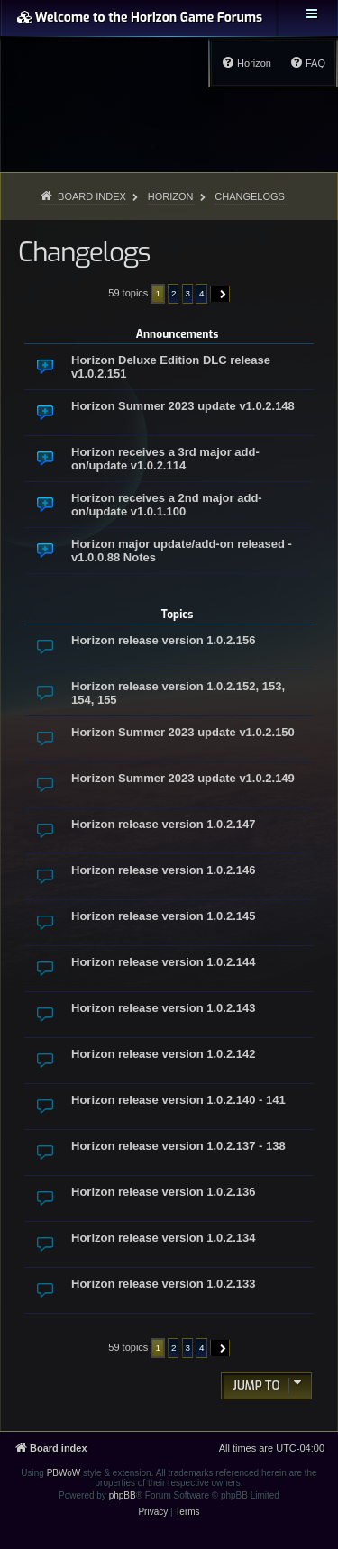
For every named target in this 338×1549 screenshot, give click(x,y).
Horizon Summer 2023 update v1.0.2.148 (183, 406)
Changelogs (84, 252)
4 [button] (202, 293)
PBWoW (64, 1473)
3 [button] (188, 293)
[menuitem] (307, 63)
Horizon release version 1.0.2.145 (163, 916)
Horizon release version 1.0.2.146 (163, 870)
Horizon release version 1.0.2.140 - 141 (178, 1100)
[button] (220, 294)
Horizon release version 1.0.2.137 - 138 (178, 1146)
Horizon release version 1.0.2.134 (163, 1237)
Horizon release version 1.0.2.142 (163, 1054)
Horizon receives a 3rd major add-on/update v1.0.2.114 (165, 458)
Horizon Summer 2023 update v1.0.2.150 (183, 732)
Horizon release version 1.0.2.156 (163, 640)
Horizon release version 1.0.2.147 (163, 824)
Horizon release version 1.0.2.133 (163, 1283)
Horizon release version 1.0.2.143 (163, 1008)
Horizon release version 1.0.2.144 (163, 962)
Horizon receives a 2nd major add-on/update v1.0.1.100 (166, 504)
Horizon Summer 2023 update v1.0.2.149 (183, 778)
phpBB (122, 1495)
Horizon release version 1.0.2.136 (163, 1191)
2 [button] (174, 293)
